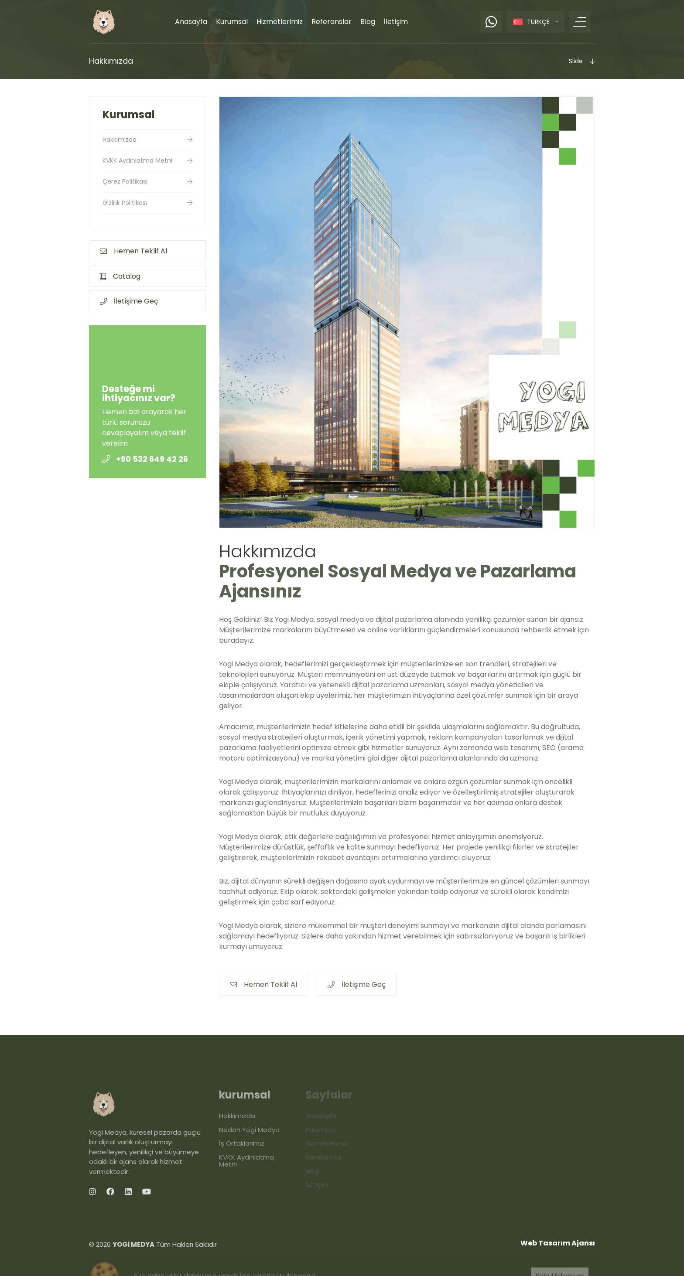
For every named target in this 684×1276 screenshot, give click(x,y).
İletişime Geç (129, 301)
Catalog (120, 276)
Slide (582, 61)
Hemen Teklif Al (133, 251)
